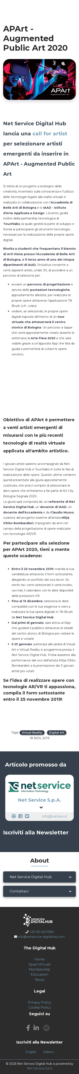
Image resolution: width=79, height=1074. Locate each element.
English (30, 1052)
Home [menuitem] (39, 959)
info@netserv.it (54, 816)
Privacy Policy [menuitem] (39, 1002)
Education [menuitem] (39, 974)
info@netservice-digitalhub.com (41, 937)
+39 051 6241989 (41, 932)
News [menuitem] (39, 980)
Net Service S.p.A (39, 1068)
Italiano (48, 1052)
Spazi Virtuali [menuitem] (39, 964)
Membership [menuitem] (39, 969)
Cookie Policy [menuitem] (39, 1007)
